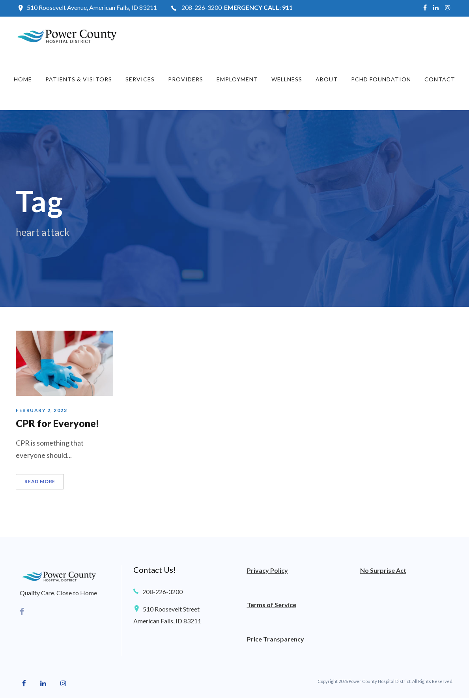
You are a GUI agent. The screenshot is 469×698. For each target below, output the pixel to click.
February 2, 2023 (41, 410)
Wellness (286, 79)
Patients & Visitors (78, 79)
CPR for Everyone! (57, 423)
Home (23, 79)
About (327, 79)
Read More (39, 481)
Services (140, 79)
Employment (237, 79)
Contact (439, 79)
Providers (185, 79)
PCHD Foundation (381, 79)
